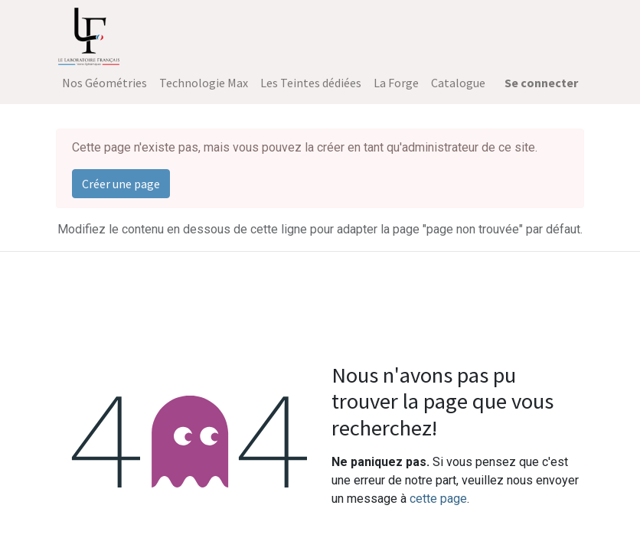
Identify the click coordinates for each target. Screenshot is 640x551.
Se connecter (541, 82)
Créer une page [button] (121, 183)
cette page (438, 498)
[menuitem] (104, 82)
